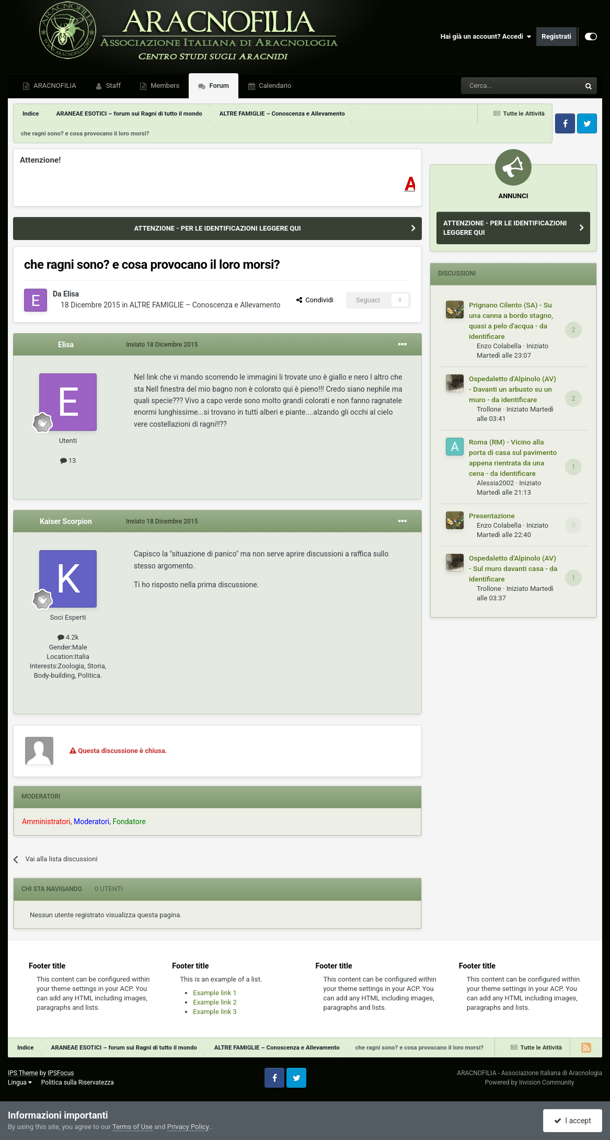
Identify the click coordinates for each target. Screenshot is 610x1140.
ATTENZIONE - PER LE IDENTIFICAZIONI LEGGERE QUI (217, 228)
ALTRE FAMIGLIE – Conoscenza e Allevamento (205, 305)
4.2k (68, 637)
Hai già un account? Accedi (486, 36)
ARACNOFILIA (54, 85)
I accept (572, 1120)
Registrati (556, 36)
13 (68, 460)
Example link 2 (215, 1002)
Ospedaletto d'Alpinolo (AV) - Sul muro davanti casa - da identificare (513, 568)
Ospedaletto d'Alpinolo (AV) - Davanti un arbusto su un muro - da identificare (512, 389)
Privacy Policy (188, 1127)
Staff (113, 85)
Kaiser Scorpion (66, 521)
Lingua (20, 1082)
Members (164, 85)
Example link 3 (215, 1012)
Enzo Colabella (499, 346)
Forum (218, 85)
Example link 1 (215, 993)
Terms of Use (132, 1127)
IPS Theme (23, 1073)
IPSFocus (61, 1073)
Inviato (162, 344)
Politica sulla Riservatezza (77, 1082)
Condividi (314, 300)
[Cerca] (492, 85)
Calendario (274, 85)
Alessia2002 (495, 483)
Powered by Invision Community (529, 1082)
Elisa (71, 294)
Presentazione (492, 515)
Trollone (489, 409)
